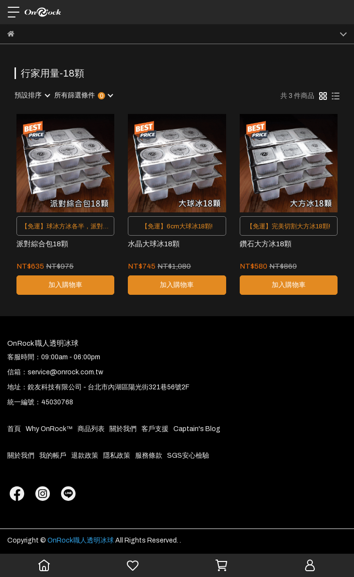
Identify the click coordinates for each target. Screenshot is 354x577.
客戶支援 (155, 429)
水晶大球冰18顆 (154, 244)
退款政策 (84, 455)
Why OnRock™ (49, 429)
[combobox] (32, 95)
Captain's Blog (196, 429)
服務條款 (148, 455)
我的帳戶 (52, 455)
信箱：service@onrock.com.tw (55, 372)
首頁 (14, 429)
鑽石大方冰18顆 (266, 244)
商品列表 (91, 429)
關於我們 (123, 429)
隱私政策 (116, 455)
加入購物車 (65, 284)
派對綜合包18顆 (42, 244)
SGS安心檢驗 (188, 455)
